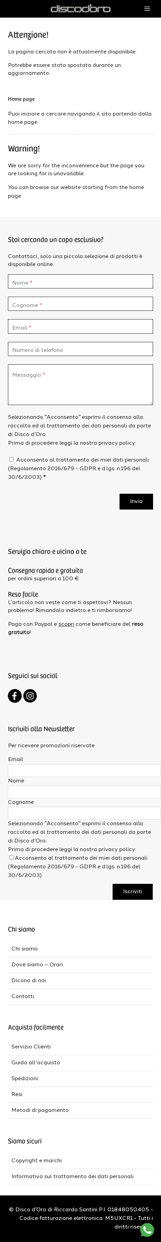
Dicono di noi (28, 981)
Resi (16, 1094)
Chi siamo (24, 949)
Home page (21, 98)
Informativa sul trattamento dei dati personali (72, 1177)
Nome (16, 781)
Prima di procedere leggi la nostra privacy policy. (72, 443)
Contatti (22, 996)
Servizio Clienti (31, 1047)
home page (22, 122)
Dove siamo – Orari (37, 965)
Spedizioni (24, 1079)
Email (15, 759)
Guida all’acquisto (35, 1063)
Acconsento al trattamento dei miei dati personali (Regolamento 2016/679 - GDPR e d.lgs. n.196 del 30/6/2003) (78, 468)
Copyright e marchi (36, 1161)
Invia (136, 501)
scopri (66, 624)
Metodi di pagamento (40, 1110)
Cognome (21, 802)
